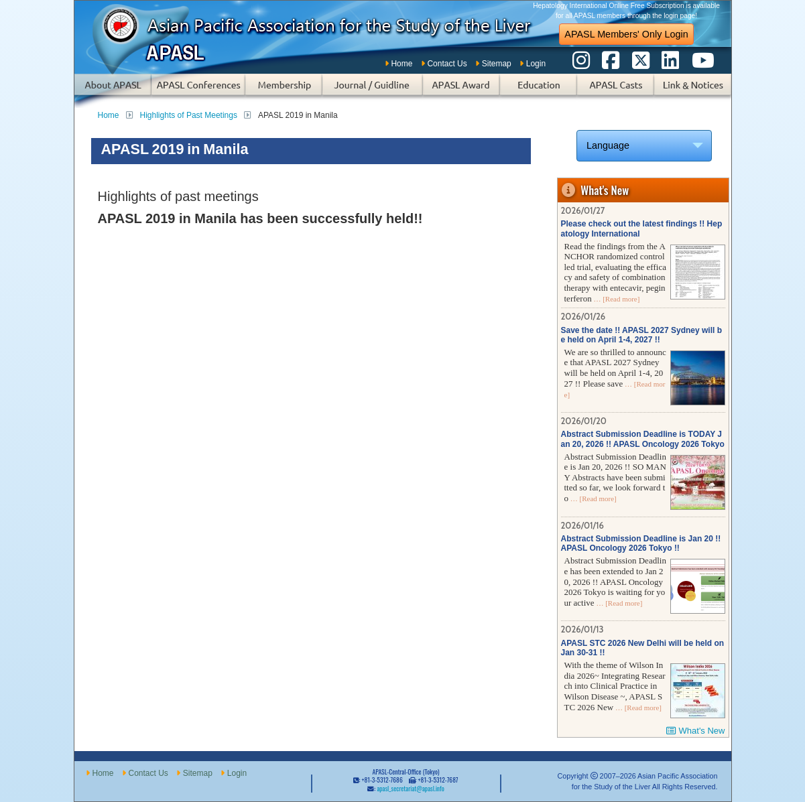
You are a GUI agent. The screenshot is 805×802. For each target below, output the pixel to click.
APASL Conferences (198, 91)
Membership (283, 91)
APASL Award (461, 91)
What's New (702, 731)
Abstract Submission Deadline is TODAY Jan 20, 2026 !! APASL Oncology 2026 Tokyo (643, 438)
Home (401, 63)
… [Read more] (616, 299)
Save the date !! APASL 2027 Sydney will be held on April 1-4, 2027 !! (642, 335)
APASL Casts (615, 91)
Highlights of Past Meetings (188, 115)
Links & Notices (692, 91)
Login (536, 63)
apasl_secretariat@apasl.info (410, 788)
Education (538, 91)
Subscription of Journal (372, 91)
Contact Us (447, 63)
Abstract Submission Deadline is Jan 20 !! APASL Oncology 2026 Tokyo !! (641, 543)
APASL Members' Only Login (626, 34)
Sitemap (496, 63)
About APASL (112, 91)
